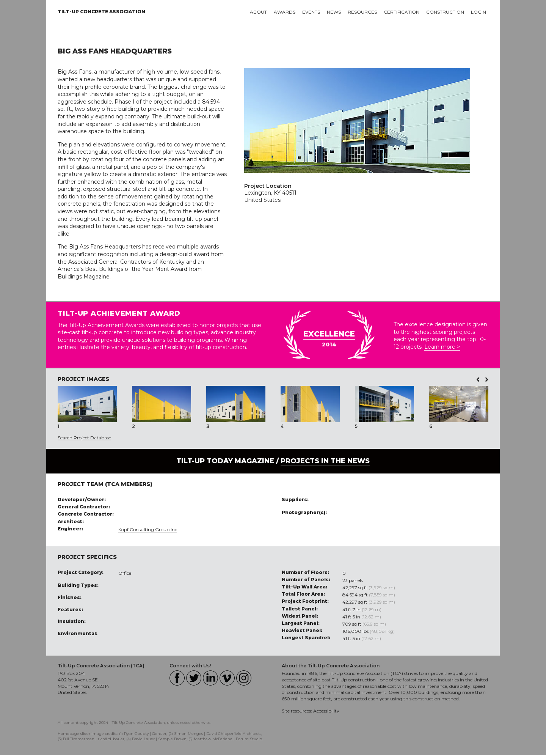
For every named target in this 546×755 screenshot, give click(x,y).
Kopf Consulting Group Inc (147, 529)
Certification (401, 12)
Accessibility (326, 711)
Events (311, 12)
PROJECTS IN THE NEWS (325, 461)
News (334, 12)
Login (478, 12)
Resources (362, 12)
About (258, 12)
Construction (445, 12)
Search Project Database (84, 437)
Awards (284, 12)
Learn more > (442, 346)
